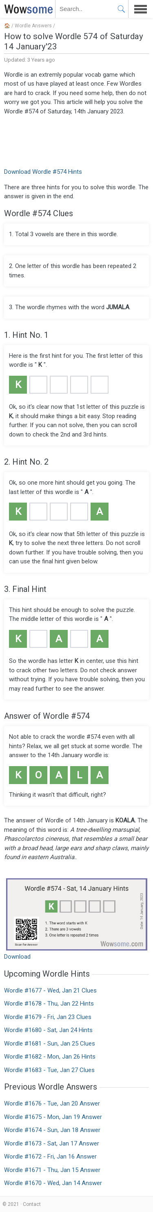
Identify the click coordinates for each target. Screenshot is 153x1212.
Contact (32, 1204)
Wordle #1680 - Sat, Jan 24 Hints (48, 1030)
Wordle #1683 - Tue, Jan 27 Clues (49, 1070)
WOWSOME (27, 9)
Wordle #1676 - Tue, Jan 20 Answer (52, 1103)
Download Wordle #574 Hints (43, 171)
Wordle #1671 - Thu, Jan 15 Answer (52, 1170)
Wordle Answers (33, 26)
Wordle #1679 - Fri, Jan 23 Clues (47, 1017)
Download (17, 956)
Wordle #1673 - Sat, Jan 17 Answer (51, 1143)
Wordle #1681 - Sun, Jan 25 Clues (49, 1043)
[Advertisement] (76, 140)
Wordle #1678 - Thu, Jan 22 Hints (49, 1003)
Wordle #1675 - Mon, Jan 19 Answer (53, 1117)
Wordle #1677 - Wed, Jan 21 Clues (50, 990)
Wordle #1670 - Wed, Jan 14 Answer (53, 1183)
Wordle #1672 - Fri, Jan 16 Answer (50, 1156)
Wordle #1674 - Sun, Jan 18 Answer (52, 1130)
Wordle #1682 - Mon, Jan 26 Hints (49, 1056)
